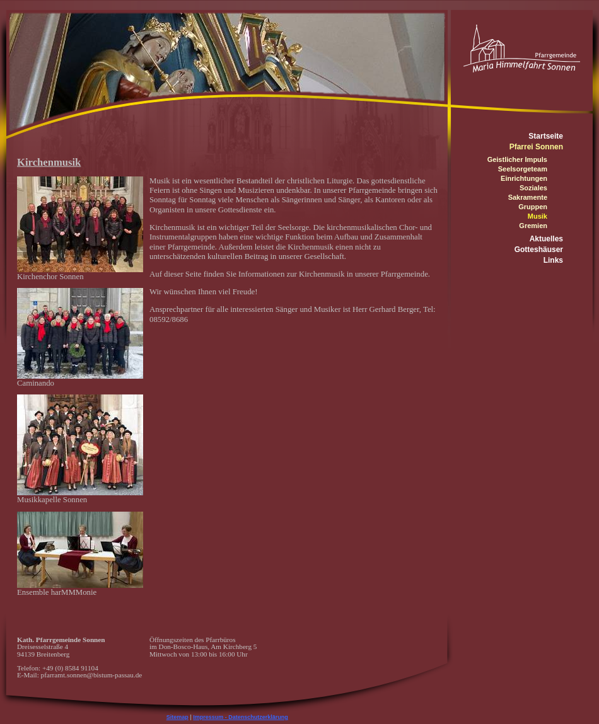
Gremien (533, 225)
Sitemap (177, 717)
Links (553, 260)
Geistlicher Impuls (517, 159)
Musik (537, 216)
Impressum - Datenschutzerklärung (240, 717)
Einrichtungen (524, 178)
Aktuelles (546, 238)
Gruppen (532, 206)
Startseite (545, 136)
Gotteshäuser (539, 249)
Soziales (533, 188)
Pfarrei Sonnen (536, 146)
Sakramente (527, 197)
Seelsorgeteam (522, 169)
